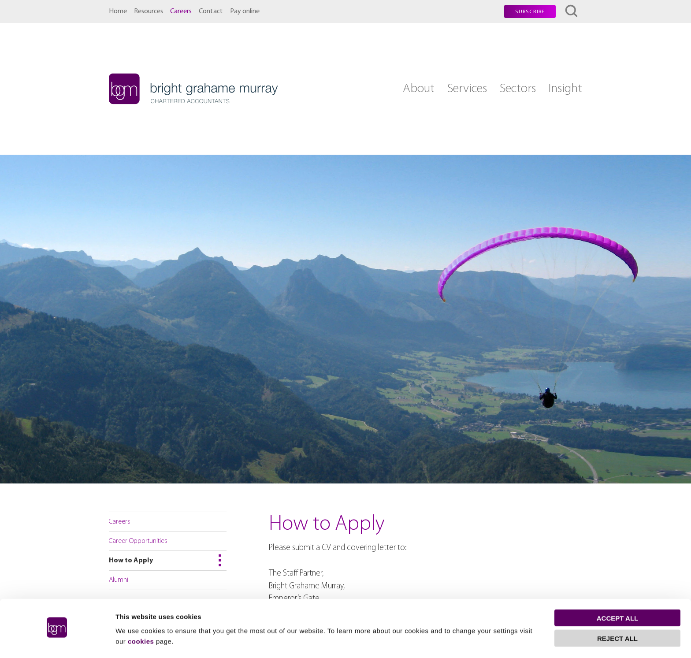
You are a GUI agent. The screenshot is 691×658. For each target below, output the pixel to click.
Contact (211, 11)
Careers (181, 11)
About (419, 88)
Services (467, 88)
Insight (565, 88)
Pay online (245, 11)
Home (118, 11)
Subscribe (530, 12)
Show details (135, 640)
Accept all (617, 593)
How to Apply (131, 560)
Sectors (518, 88)
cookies (141, 616)
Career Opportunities (138, 541)
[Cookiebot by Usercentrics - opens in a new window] (57, 640)
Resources (148, 11)
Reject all (617, 613)
